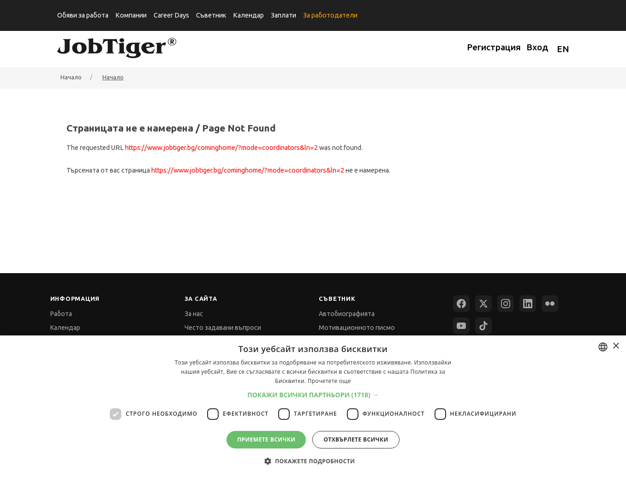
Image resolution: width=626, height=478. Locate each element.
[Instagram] (505, 303)
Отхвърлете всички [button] (355, 439)
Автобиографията (347, 313)
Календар (248, 15)
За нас (194, 313)
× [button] (615, 346)
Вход (537, 47)
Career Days (171, 15)
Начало (113, 77)
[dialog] (313, 406)
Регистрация (494, 47)
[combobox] (603, 347)
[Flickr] (550, 303)
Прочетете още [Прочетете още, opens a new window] (329, 381)
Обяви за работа (82, 15)
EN (563, 49)
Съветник (211, 15)
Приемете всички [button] (266, 439)
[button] (313, 394)
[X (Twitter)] (483, 303)
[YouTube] (461, 325)
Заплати (283, 15)
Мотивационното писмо (357, 327)
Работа (61, 313)
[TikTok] (483, 325)
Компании (131, 15)
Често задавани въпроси (223, 327)
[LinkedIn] (527, 303)
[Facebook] (461, 303)
